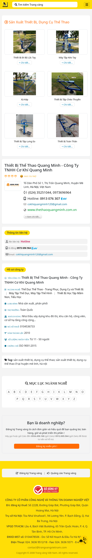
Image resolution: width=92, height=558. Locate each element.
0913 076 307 (50, 198)
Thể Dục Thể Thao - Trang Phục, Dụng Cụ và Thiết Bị (52, 289)
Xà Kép (24, 99)
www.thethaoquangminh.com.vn (52, 210)
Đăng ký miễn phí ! (46, 446)
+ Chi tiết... (24, 62)
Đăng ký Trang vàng (30, 473)
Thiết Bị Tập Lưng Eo (24, 141)
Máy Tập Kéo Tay (67, 57)
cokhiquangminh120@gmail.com (47, 204)
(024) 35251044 (39, 192)
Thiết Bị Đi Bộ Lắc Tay (25, 57)
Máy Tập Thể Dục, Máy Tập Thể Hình (30, 293)
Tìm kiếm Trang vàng (29, 4)
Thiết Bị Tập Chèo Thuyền (67, 99)
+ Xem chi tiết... (32, 216)
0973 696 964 (24, 247)
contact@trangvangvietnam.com (47, 547)
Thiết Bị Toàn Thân (67, 141)
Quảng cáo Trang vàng (63, 473)
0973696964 (62, 192)
